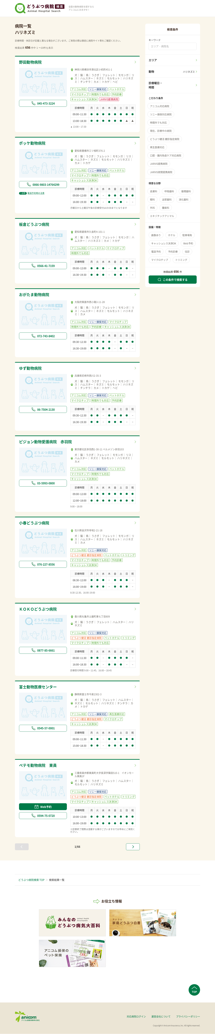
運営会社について (161, 1016)
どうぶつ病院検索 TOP (31, 880)
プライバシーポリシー (188, 1016)
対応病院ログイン (136, 1016)
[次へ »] (133, 847)
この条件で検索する (173, 280)
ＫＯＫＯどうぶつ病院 (38, 609)
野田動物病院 (31, 62)
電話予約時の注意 (31, 193)
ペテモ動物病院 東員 (38, 766)
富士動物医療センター (38, 687)
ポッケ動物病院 (33, 143)
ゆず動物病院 (31, 368)
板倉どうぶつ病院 (35, 224)
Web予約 (43, 807)
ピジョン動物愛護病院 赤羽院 (46, 442)
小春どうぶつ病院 (35, 523)
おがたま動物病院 (35, 295)
